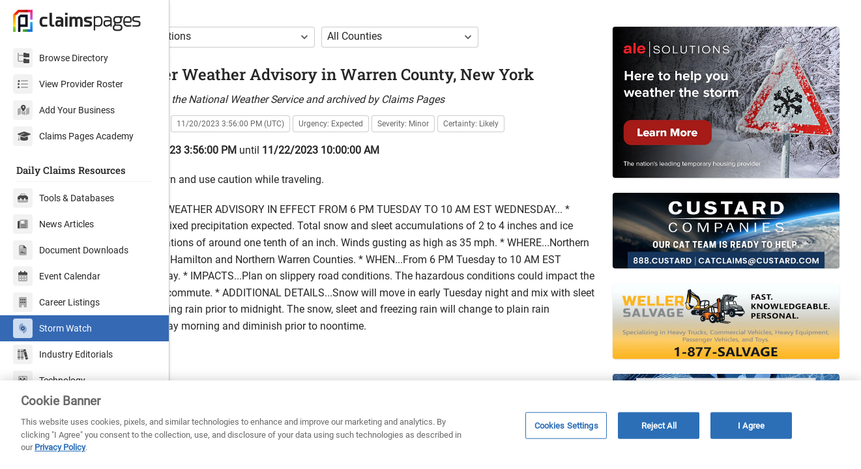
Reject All (659, 425)
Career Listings (56, 302)
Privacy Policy (60, 447)
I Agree (751, 425)
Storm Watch (52, 328)
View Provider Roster (68, 84)
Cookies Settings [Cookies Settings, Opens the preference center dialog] (566, 425)
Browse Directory (60, 58)
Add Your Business (64, 110)
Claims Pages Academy (73, 136)
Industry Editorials (63, 354)
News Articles (53, 224)
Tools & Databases (63, 198)
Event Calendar (56, 276)
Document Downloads (70, 250)
